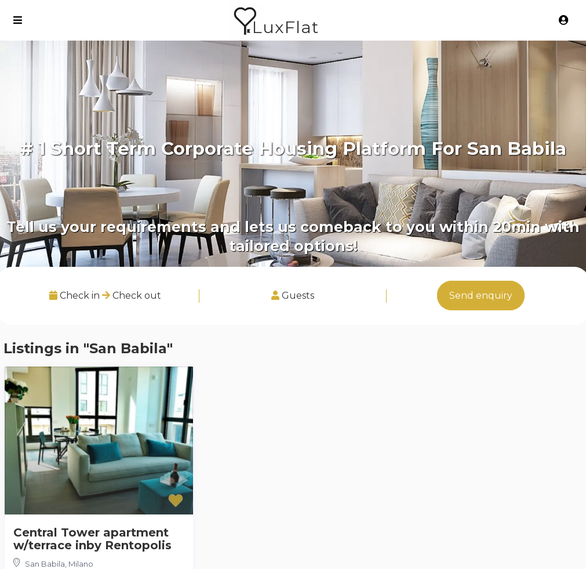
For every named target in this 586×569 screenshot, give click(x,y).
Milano (80, 563)
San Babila (45, 563)
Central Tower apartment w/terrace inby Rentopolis (92, 539)
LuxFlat (285, 27)
